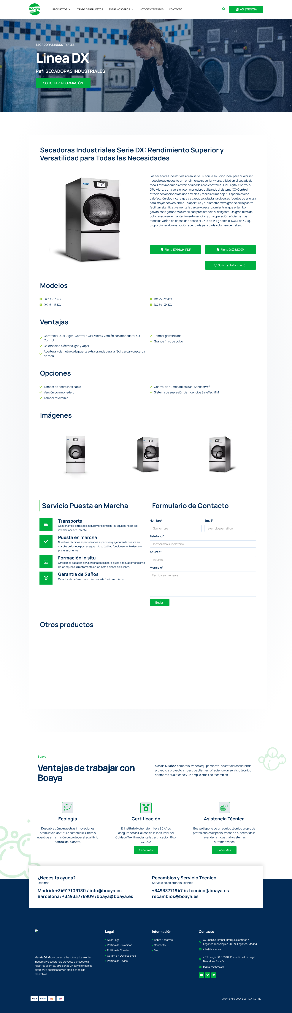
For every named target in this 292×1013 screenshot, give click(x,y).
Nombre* (156, 521)
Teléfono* (157, 536)
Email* (208, 521)
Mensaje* (156, 567)
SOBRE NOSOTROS (121, 9)
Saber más (146, 850)
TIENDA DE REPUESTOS (90, 9)
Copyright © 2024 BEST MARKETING (241, 998)
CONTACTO (175, 9)
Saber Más (224, 850)
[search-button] (223, 8)
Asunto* (156, 552)
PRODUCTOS (61, 9)
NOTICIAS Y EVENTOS (152, 9)
